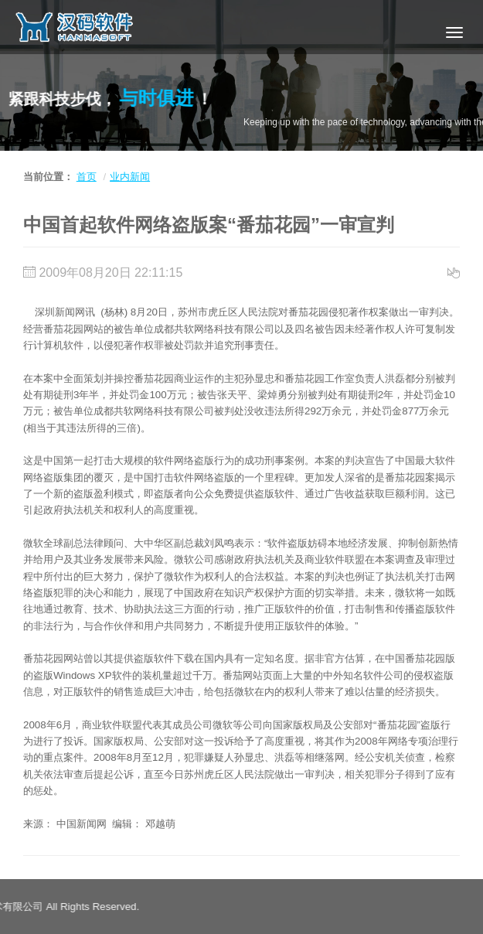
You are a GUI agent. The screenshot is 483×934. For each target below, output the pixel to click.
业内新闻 (130, 176)
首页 (87, 176)
